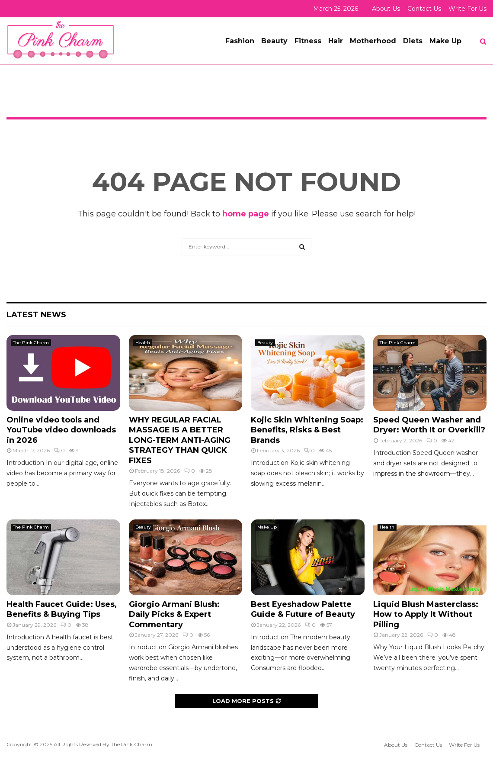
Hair (335, 41)
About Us (386, 9)
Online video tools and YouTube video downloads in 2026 (61, 430)
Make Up (445, 41)
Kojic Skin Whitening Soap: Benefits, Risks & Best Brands (307, 430)
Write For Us (467, 9)
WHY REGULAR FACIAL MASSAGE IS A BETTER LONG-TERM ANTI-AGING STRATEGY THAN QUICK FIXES (179, 440)
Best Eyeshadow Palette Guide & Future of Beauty (303, 609)
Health (142, 342)
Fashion (239, 41)
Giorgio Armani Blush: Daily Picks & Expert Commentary (174, 614)
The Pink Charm (31, 342)
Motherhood (373, 41)
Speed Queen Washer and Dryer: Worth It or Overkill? (429, 425)
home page (245, 214)
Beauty (274, 41)
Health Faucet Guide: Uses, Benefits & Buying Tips (61, 609)
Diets (413, 41)
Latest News (36, 314)
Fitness (308, 41)
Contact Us (424, 9)
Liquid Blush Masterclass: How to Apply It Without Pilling (425, 614)
